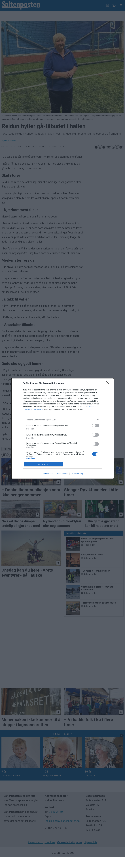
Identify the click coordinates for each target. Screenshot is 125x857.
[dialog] (62, 428)
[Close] (108, 383)
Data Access (62, 474)
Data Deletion (47, 474)
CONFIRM (43, 464)
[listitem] (62, 419)
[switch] (95, 425)
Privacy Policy (77, 474)
